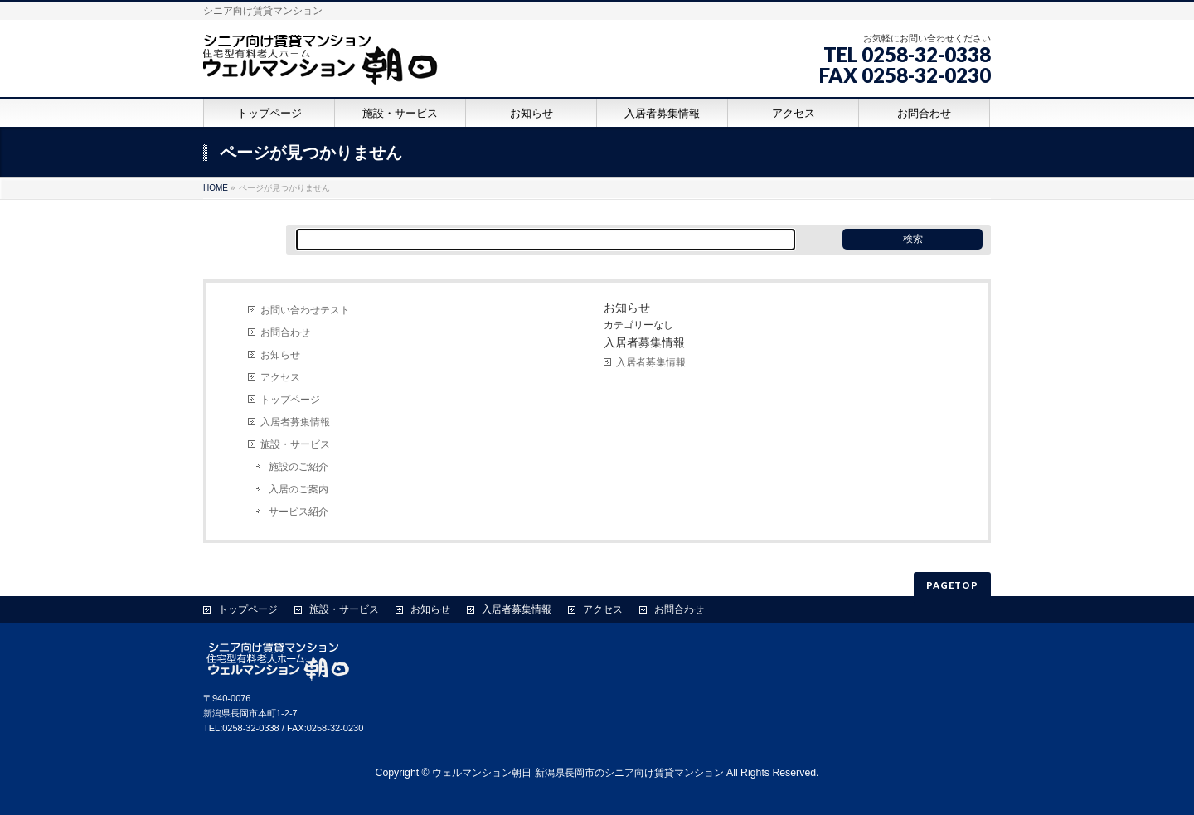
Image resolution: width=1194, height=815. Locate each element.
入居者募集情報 (295, 422)
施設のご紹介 (298, 467)
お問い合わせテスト (305, 310)
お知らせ (280, 355)
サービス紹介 (298, 511)
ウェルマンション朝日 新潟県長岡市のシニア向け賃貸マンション (577, 773)
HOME (215, 187)
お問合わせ (285, 332)
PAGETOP (952, 585)
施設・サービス (295, 444)
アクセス (280, 377)
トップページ (290, 399)
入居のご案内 (298, 489)
